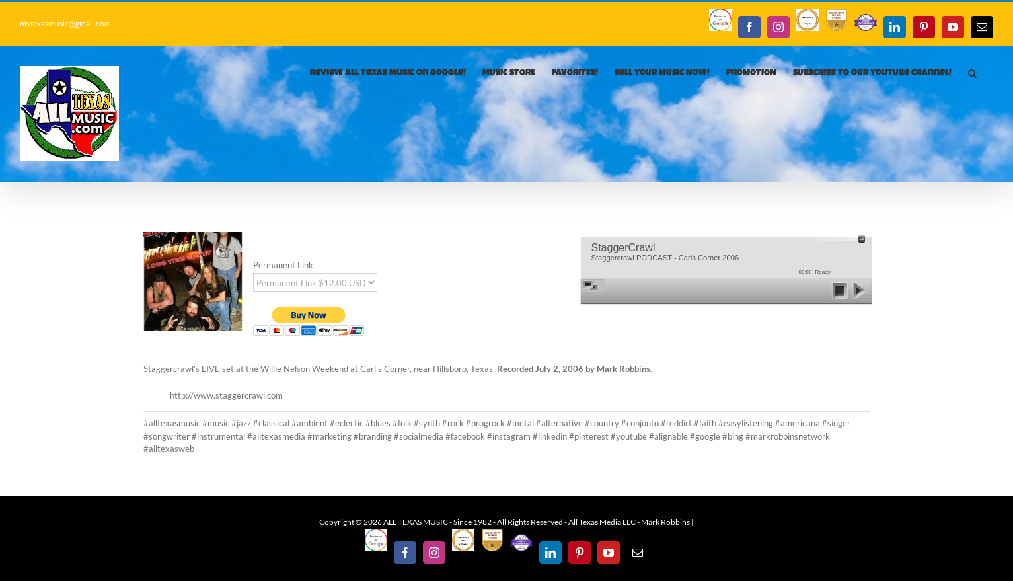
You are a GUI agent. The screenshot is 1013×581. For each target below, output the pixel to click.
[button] (972, 73)
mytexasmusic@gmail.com (65, 23)
